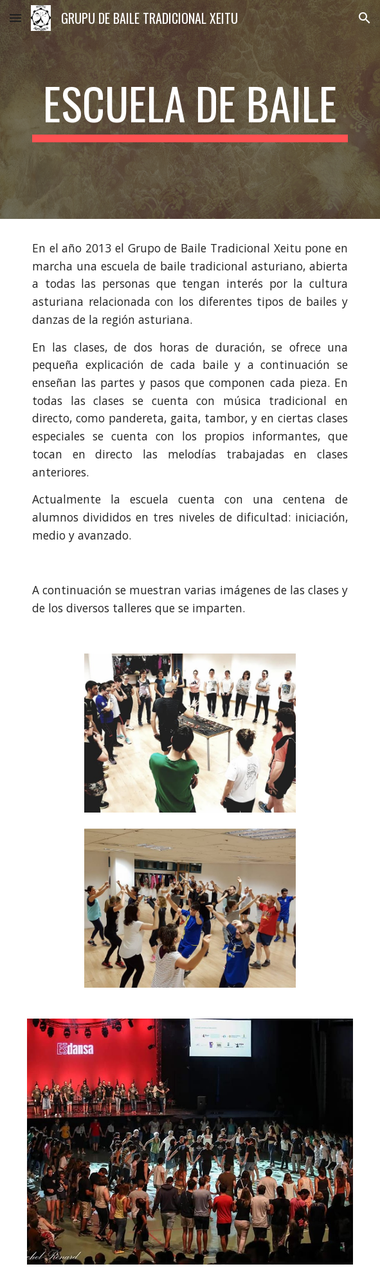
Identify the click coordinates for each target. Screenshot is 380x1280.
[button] (15, 17)
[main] (190, 109)
